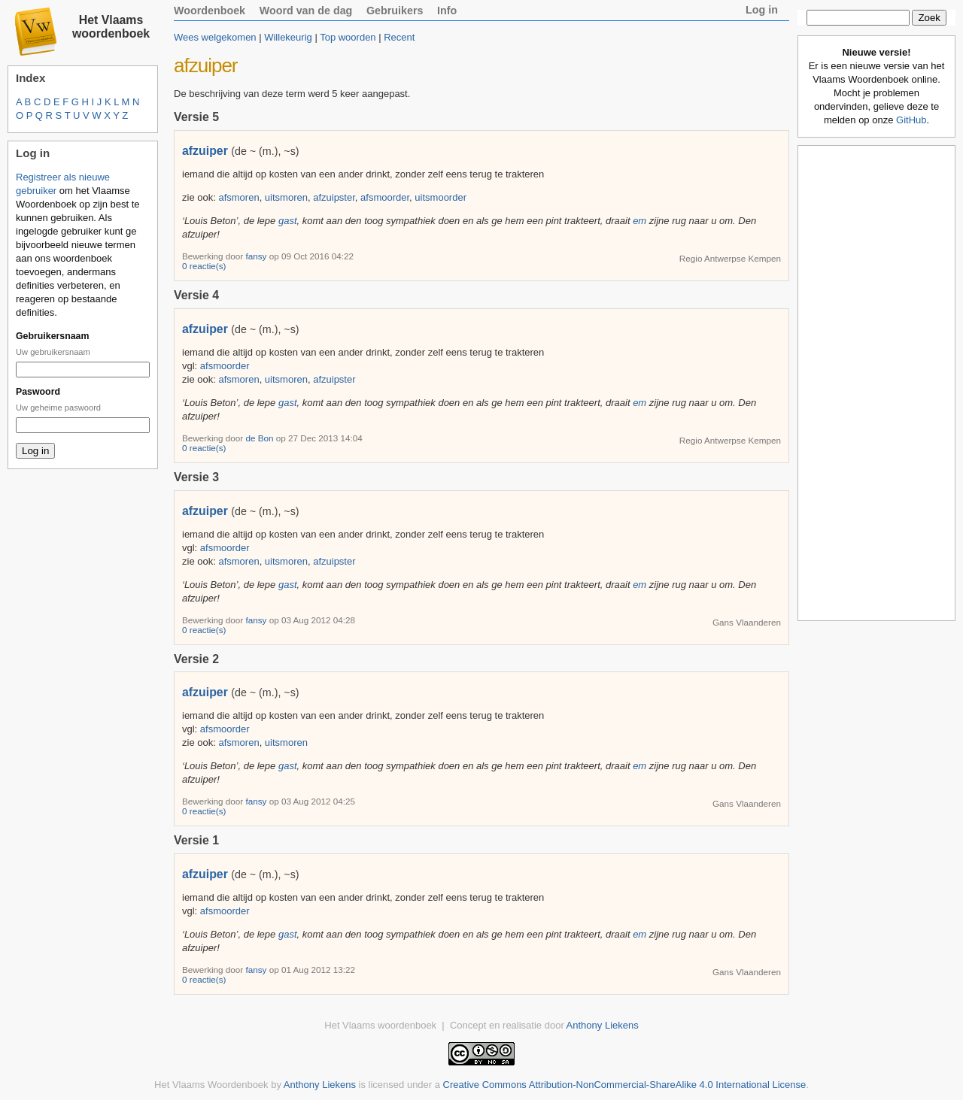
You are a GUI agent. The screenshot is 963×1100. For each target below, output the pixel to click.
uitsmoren (286, 197)
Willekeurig (288, 37)
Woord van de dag (306, 11)
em (639, 220)
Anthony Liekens (603, 1025)
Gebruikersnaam (52, 336)
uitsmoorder (440, 197)
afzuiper (205, 150)
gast (287, 220)
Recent (399, 37)
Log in (762, 10)
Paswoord (38, 391)
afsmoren (238, 197)
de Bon (260, 438)
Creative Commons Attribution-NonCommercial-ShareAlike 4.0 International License (625, 1084)
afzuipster (334, 197)
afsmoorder (384, 197)
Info (447, 11)
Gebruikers (395, 11)
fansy (257, 256)
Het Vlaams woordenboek (111, 27)
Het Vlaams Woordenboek (211, 1084)
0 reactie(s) (204, 266)
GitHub (911, 120)
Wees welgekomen (215, 37)
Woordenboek (209, 11)
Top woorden (347, 37)
